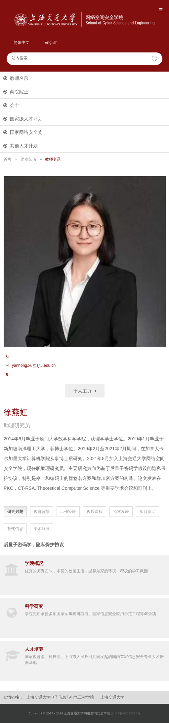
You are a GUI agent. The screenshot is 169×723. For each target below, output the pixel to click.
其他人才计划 (24, 145)
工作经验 (68, 511)
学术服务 (42, 528)
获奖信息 (15, 528)
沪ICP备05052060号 (126, 713)
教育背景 (42, 511)
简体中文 (21, 42)
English (51, 42)
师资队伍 (28, 159)
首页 (8, 159)
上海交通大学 (112, 697)
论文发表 (121, 511)
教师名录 (19, 78)
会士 (14, 105)
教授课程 (95, 511)
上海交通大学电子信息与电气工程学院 (60, 697)
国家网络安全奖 (26, 132)
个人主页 (82, 390)
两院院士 (19, 91)
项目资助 (147, 511)
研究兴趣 (15, 511)
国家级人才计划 (26, 118)
